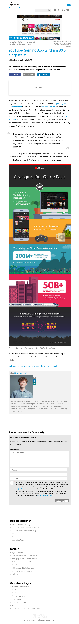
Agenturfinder (17, 553)
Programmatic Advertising (22, 537)
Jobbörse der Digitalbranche (23, 568)
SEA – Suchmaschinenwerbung (24, 531)
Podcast (15, 574)
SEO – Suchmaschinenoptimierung (25, 528)
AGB (13, 605)
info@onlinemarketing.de (24, 489)
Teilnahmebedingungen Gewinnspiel (26, 608)
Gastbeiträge (17, 590)
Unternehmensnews (26, 42)
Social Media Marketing (21, 525)
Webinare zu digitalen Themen (24, 562)
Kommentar (14, 449)
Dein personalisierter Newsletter (24, 556)
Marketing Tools (18, 540)
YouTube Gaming (48, 106)
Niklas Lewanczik (20, 373)
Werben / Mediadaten (20, 587)
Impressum (16, 599)
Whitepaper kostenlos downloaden (25, 559)
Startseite (12, 42)
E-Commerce (17, 534)
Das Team (15, 593)
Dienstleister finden (19, 565)
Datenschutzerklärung (44, 495)
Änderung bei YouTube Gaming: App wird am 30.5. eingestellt (33, 366)
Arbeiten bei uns (18, 596)
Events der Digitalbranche (22, 571)
